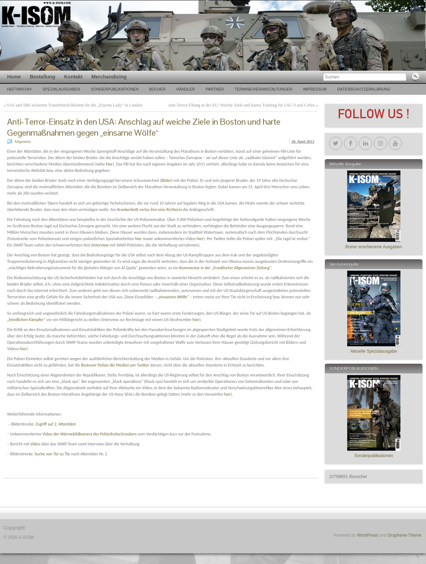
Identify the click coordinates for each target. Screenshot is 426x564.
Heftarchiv (19, 89)
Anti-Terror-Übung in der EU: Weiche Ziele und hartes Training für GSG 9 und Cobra (241, 105)
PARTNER (215, 89)
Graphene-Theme (404, 535)
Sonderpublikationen (114, 89)
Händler (185, 89)
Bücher (157, 89)
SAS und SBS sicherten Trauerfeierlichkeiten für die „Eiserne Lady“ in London (74, 105)
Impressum (315, 89)
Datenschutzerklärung (363, 89)
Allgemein (22, 141)
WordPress (367, 535)
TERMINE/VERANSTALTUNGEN (264, 89)
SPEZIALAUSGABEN (61, 89)
